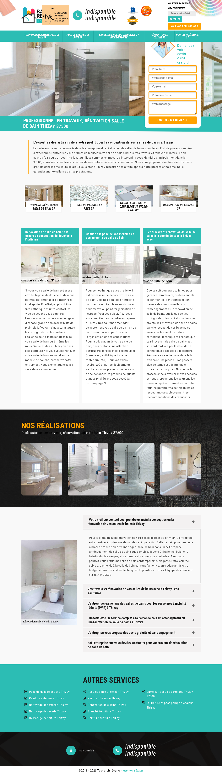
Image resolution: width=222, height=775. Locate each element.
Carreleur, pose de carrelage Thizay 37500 (170, 694)
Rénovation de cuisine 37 (159, 36)
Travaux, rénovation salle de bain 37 (41, 36)
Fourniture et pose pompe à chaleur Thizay (170, 705)
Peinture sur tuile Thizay (104, 718)
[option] (43, 198)
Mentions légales (133, 770)
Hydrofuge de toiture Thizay (47, 718)
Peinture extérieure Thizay (46, 698)
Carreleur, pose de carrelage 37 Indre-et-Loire (119, 36)
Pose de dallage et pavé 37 (78, 36)
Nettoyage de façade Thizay (47, 711)
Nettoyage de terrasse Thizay (48, 704)
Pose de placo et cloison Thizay (108, 691)
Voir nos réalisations (184, 26)
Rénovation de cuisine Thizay (107, 704)
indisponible (100, 12)
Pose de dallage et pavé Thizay (49, 691)
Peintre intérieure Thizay (104, 698)
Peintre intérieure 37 (187, 36)
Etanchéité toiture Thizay (104, 711)
